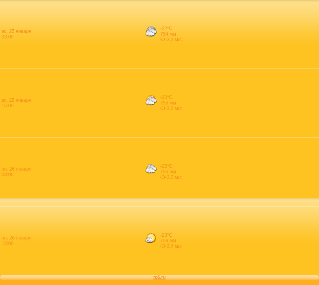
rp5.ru (159, 277)
